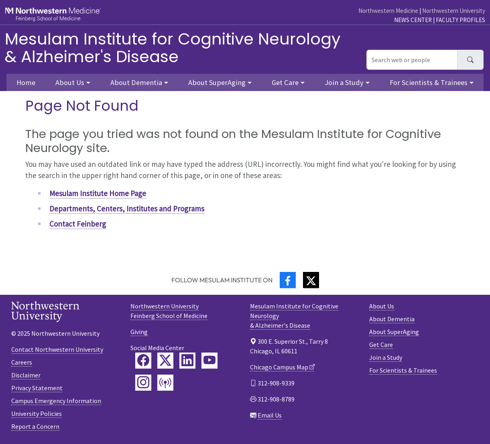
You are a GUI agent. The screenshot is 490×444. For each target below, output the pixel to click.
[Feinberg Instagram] (143, 383)
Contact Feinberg (77, 224)
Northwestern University (453, 10)
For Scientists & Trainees (403, 370)
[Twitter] (311, 280)
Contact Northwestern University (57, 349)
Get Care (381, 345)
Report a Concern (35, 426)
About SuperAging (394, 332)
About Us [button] (69, 82)
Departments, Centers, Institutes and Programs (126, 208)
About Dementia (392, 319)
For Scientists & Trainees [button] (429, 82)
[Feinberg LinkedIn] (187, 361)
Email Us (270, 415)
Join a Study (385, 357)
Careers (21, 362)
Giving (139, 332)
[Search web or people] (411, 60)
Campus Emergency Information (56, 401)
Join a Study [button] (344, 82)
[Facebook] (288, 280)
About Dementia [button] (136, 82)
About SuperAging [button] (217, 82)
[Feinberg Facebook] (143, 361)
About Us (381, 306)
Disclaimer (26, 375)
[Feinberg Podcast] (165, 383)
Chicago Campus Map (279, 367)
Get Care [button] (285, 82)
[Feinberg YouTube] (209, 361)
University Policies (36, 414)
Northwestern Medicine (388, 10)
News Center (413, 20)
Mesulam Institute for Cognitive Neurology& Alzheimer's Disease (173, 47)
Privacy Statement (37, 388)
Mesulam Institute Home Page (97, 193)
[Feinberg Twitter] (165, 361)
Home (25, 82)
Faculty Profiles (460, 20)
